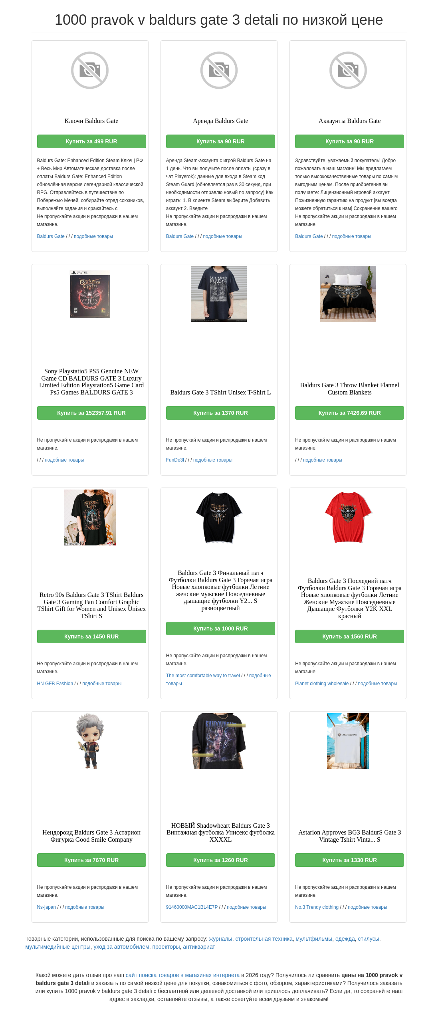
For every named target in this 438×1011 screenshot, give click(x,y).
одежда (345, 939)
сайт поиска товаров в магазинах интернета (183, 975)
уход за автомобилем (121, 947)
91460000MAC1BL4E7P (192, 907)
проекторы (166, 947)
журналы (220, 939)
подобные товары (93, 236)
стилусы (368, 939)
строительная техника (263, 939)
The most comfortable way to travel (203, 675)
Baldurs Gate (51, 236)
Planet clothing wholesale (322, 683)
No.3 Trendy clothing (317, 907)
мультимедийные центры (58, 947)
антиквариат (199, 947)
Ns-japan (46, 907)
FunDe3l (175, 460)
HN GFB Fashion (55, 683)
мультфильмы (314, 939)
